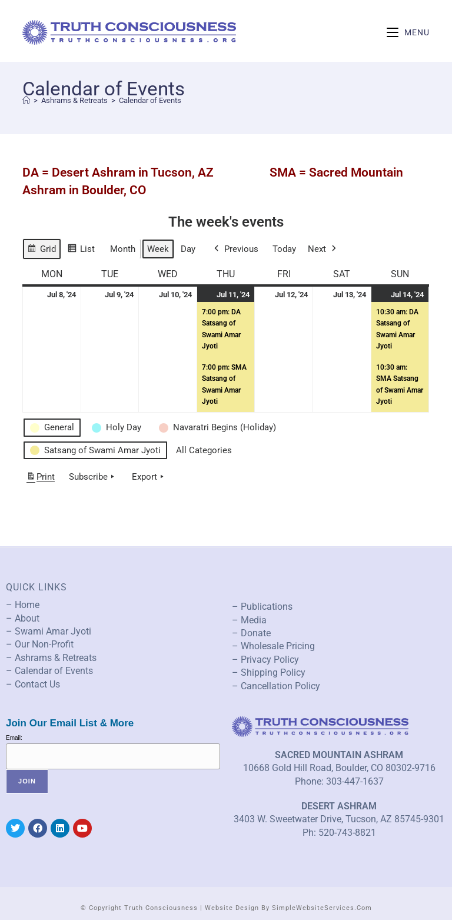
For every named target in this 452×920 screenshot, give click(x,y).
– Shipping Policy (268, 672)
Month (122, 249)
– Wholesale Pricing (273, 646)
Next (323, 249)
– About (22, 618)
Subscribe (93, 477)
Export (149, 477)
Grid (41, 250)
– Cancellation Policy (276, 686)
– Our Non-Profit (40, 644)
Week (158, 249)
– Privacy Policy (265, 659)
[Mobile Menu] (408, 32)
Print (40, 479)
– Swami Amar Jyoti (48, 631)
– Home (22, 604)
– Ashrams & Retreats (51, 657)
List (81, 250)
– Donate (251, 633)
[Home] (26, 100)
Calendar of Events (150, 100)
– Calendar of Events (49, 670)
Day (188, 249)
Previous (235, 249)
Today (284, 249)
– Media (249, 620)
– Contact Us (33, 684)
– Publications (262, 606)
